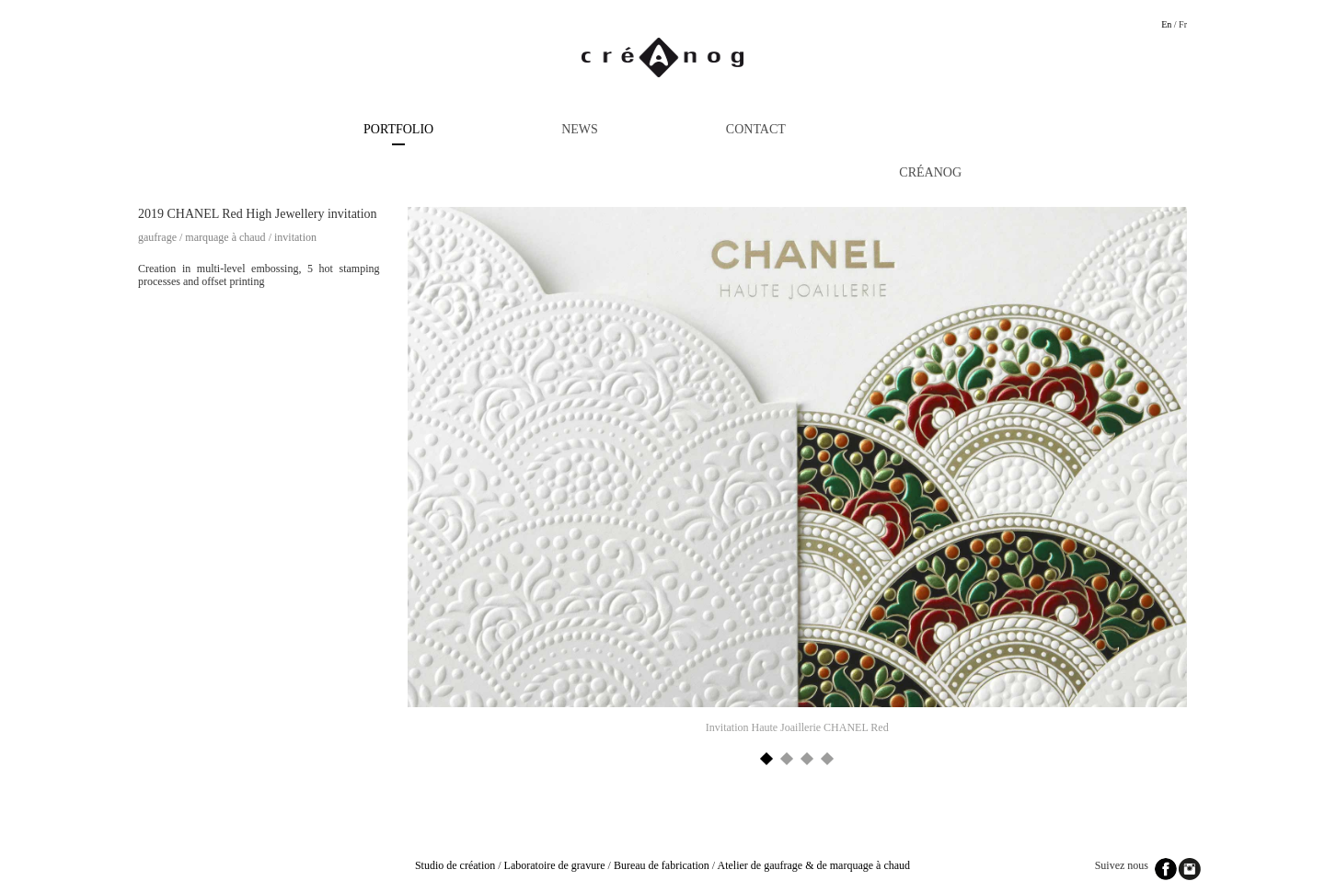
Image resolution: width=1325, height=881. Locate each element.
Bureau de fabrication (661, 865)
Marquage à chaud (225, 237)
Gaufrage (157, 237)
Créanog (930, 172)
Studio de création (455, 865)
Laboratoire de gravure (554, 865)
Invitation (295, 237)
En (1166, 24)
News (579, 129)
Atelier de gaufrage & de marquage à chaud (814, 865)
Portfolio (398, 129)
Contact (756, 129)
